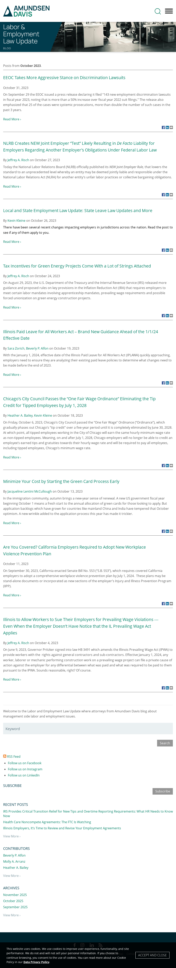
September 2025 (15, 907)
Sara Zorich (15, 348)
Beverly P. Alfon (37, 348)
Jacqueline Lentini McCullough (29, 491)
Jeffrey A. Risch (18, 160)
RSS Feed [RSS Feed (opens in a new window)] (11, 756)
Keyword (13, 728)
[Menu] (169, 11)
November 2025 (15, 895)
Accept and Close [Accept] (152, 955)
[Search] (158, 11)
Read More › (12, 119)
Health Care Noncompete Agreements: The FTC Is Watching (47, 822)
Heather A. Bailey (20, 415)
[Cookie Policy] (88, 955)
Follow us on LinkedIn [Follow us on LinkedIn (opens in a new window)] (24, 775)
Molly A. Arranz (14, 861)
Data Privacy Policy (36, 962)
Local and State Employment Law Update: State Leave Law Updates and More (77, 210)
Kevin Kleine (16, 220)
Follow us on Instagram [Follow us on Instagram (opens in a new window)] (25, 769)
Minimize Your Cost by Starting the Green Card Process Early (61, 481)
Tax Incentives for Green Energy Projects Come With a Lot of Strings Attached (77, 266)
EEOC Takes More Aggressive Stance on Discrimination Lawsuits (64, 77)
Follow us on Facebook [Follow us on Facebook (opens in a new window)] (24, 763)
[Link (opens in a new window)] (163, 127)
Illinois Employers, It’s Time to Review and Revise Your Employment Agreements (62, 828)
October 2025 (13, 901)
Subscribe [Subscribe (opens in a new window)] (162, 791)
